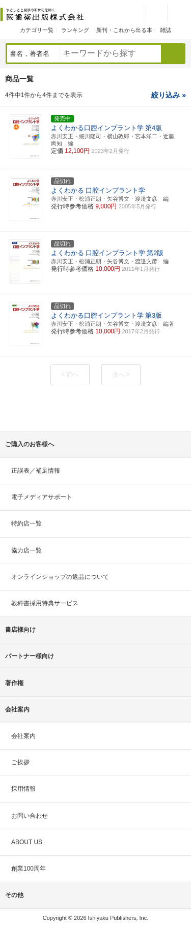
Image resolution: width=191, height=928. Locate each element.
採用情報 (23, 788)
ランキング (75, 30)
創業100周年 (28, 868)
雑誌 (165, 30)
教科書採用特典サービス (44, 603)
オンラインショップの (60, 576)
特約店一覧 (26, 523)
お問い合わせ (29, 815)
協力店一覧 (26, 550)
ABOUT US (26, 842)
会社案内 (23, 735)
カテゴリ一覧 (36, 30)
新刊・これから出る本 (124, 30)
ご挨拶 (20, 762)
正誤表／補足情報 (35, 470)
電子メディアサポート (41, 497)
